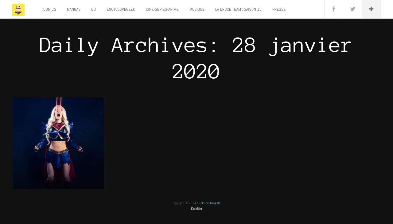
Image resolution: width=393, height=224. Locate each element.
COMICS (49, 9)
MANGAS (74, 9)
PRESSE (279, 9)
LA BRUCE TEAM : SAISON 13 (238, 9)
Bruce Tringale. (211, 203)
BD (93, 9)
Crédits (196, 208)
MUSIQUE (196, 9)
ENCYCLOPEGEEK (121, 9)
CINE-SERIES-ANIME (162, 9)
